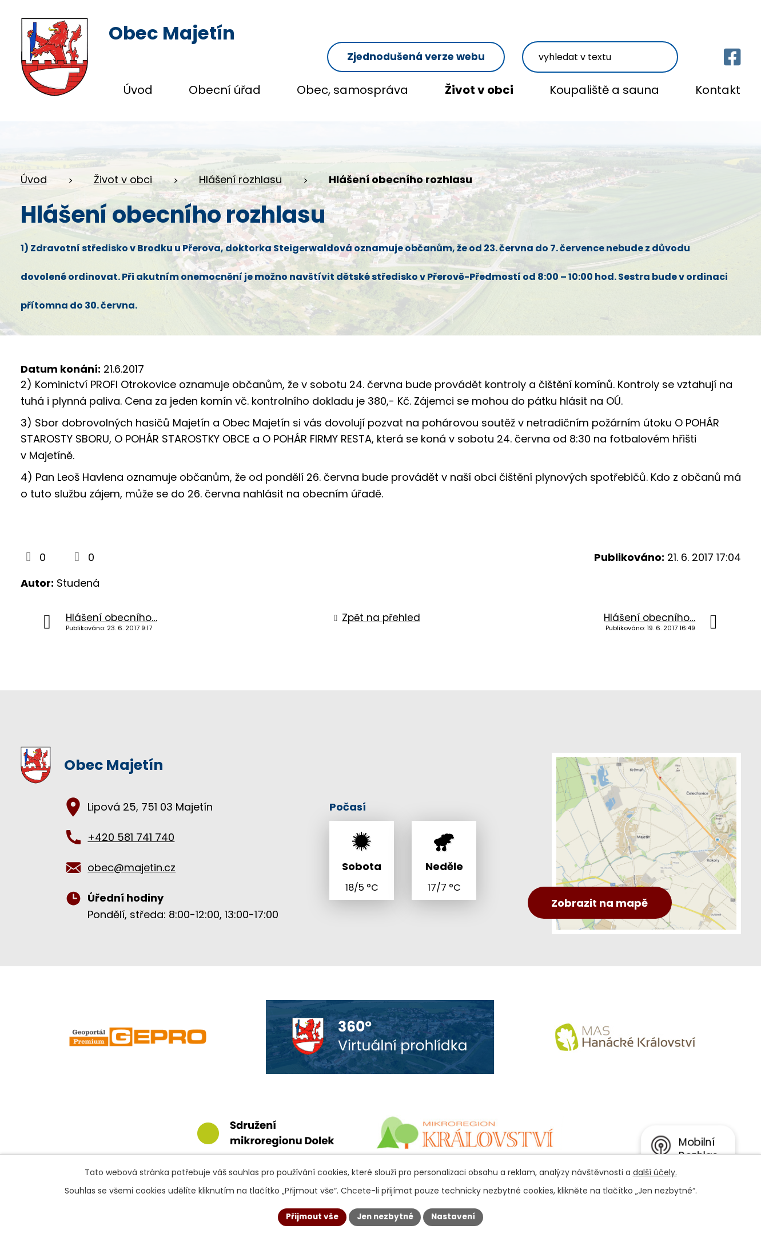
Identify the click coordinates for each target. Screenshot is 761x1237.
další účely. (655, 1171)
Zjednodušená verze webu (444, 35)
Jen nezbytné (385, 1216)
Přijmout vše (309, 1216)
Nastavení (456, 1216)
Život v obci (479, 90)
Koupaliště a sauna (604, 90)
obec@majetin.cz (131, 856)
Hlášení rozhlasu (240, 168)
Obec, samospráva (352, 90)
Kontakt (717, 90)
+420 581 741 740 (130, 826)
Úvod (138, 90)
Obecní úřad (225, 90)
